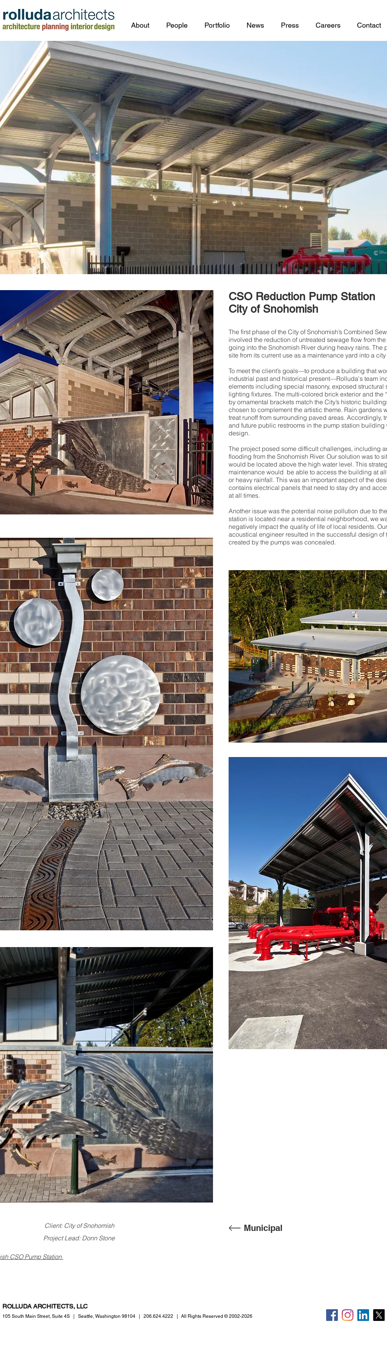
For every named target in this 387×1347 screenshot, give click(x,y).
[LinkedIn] (363, 1315)
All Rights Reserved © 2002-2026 (216, 1316)
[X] (379, 1315)
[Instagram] (347, 1315)
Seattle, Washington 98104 (106, 1316)
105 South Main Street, (36, 1316)
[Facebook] (332, 1315)
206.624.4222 (158, 1316)
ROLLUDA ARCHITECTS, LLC (45, 1306)
